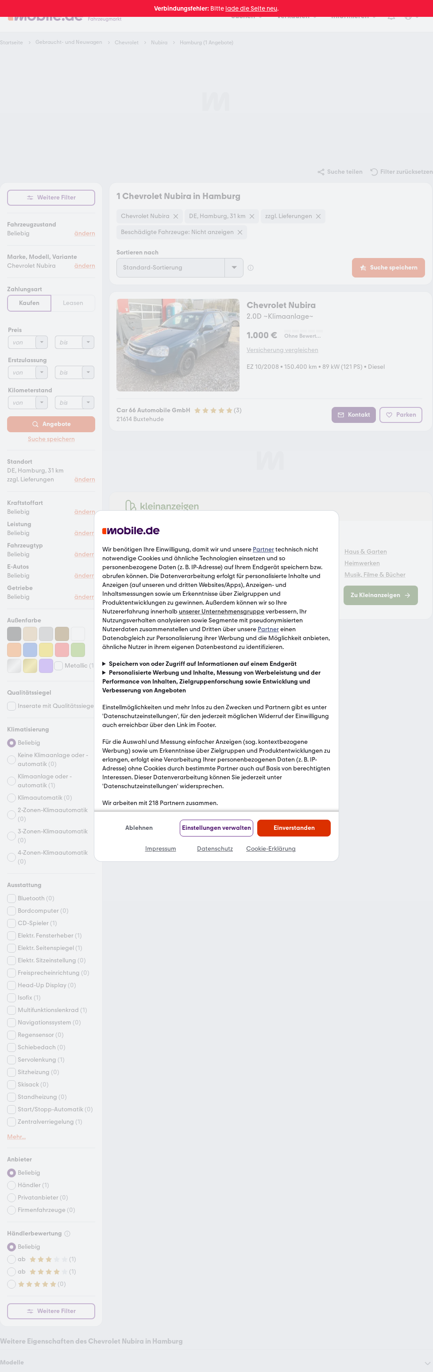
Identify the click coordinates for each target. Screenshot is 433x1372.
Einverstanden (294, 828)
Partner (263, 549)
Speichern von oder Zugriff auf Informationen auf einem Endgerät (203, 664)
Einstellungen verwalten (216, 828)
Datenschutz (215, 848)
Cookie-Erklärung (271, 848)
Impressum (160, 848)
